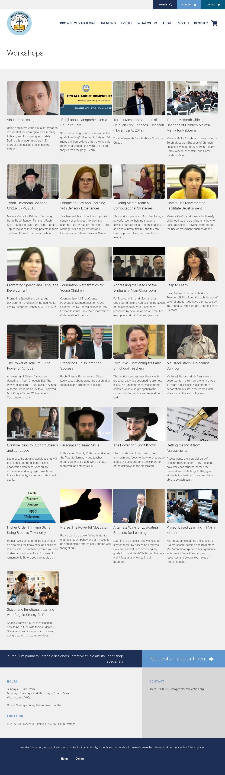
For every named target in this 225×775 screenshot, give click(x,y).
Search (165, 4)
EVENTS (126, 23)
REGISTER (201, 23)
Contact (189, 4)
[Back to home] (19, 23)
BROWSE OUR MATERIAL (77, 23)
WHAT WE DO (147, 23)
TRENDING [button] (108, 23)
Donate (213, 4)
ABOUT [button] (167, 23)
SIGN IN (183, 23)
